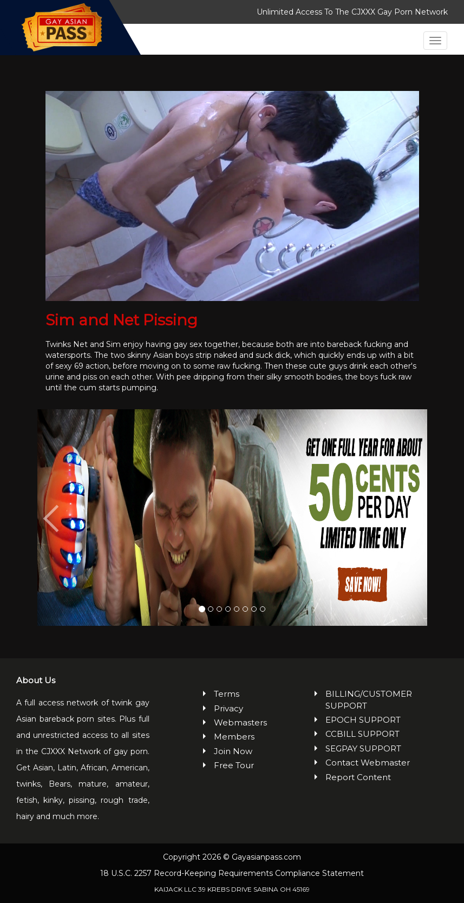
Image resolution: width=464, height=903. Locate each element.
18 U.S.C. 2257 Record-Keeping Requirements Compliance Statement (232, 873)
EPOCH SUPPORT (363, 720)
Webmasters (238, 722)
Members (234, 736)
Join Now (233, 751)
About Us (35, 680)
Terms (226, 694)
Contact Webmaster (367, 762)
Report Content (358, 777)
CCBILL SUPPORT (362, 734)
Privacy (228, 708)
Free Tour (234, 765)
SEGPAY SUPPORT (363, 748)
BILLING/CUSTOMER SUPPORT (368, 699)
